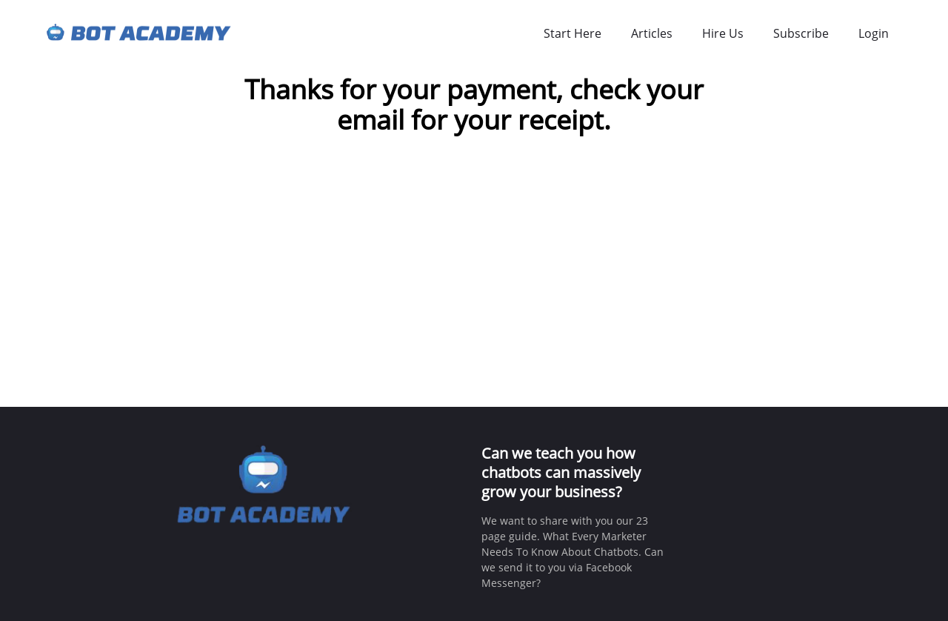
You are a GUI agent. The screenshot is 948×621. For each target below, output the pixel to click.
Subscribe (801, 33)
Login (873, 33)
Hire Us (723, 33)
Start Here (572, 33)
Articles (651, 33)
